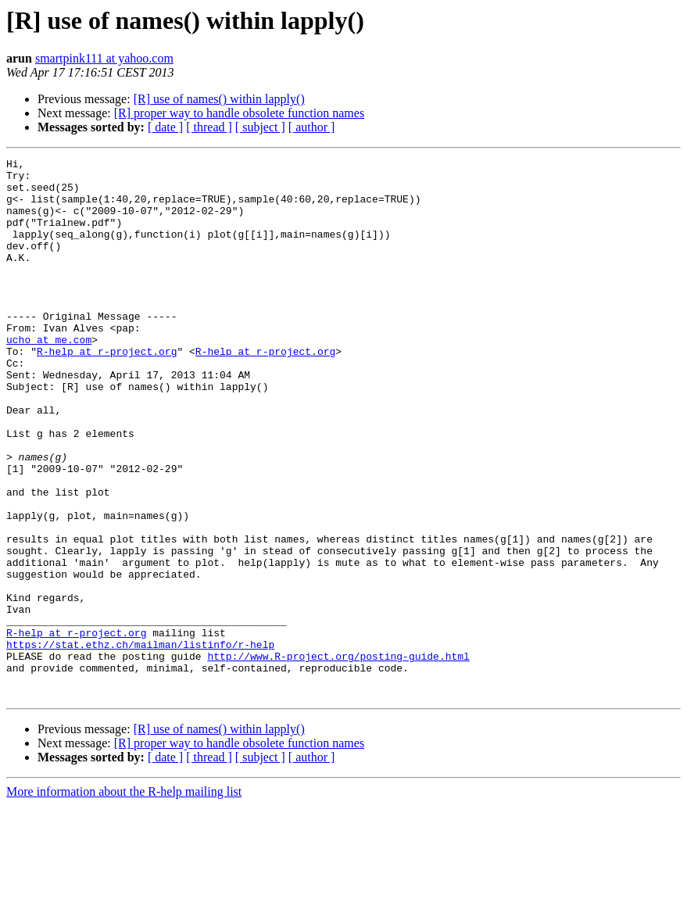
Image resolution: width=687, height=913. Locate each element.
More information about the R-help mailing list (124, 899)
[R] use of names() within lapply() (219, 99)
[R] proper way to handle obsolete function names (239, 113)
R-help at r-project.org (107, 391)
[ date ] (165, 127)
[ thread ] (209, 127)
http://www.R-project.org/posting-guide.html (338, 757)
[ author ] (311, 127)
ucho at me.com (48, 377)
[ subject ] (260, 127)
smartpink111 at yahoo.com (104, 58)
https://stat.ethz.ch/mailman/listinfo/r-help (140, 743)
